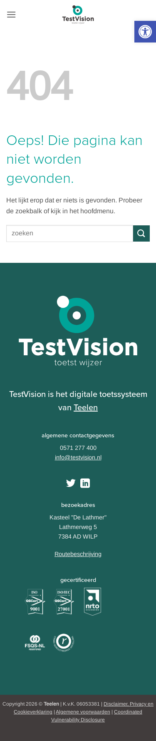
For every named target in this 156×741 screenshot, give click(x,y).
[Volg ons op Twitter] (71, 484)
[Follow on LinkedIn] (85, 484)
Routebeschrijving (78, 554)
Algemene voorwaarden (83, 712)
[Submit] (141, 233)
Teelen (86, 407)
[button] (145, 31)
